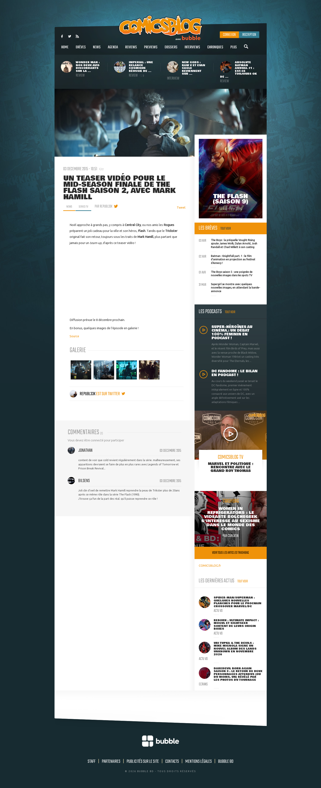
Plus (233, 49)
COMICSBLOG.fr (210, 565)
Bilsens (84, 481)
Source (74, 336)
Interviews (192, 49)
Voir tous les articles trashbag (230, 553)
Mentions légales (198, 761)
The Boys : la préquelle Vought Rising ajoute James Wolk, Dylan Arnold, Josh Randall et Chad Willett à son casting (228, 243)
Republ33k (83, 394)
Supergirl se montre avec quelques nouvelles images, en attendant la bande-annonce (229, 287)
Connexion (229, 35)
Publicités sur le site (143, 761)
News (96, 49)
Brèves (80, 49)
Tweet (181, 207)
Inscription (249, 35)
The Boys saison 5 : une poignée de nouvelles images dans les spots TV (225, 273)
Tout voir (225, 229)
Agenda (113, 49)
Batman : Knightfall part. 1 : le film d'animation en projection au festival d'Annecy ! (227, 259)
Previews (150, 49)
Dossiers (171, 49)
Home (65, 49)
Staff (91, 761)
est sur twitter (110, 394)
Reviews (131, 49)
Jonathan (85, 450)
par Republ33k (106, 206)
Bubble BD (225, 761)
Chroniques (215, 49)
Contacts (172, 761)
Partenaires (111, 761)
